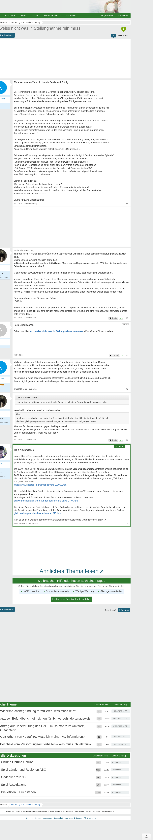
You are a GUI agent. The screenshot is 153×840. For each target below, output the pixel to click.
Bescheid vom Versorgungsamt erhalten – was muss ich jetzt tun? (45, 744)
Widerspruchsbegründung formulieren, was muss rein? (38, 711)
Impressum (47, 818)
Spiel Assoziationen (14, 784)
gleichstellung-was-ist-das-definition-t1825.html (37, 513)
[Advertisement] (72, 227)
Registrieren (107, 15)
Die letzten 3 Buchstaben (18, 792)
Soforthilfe (71, 15)
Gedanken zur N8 (13, 777)
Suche (35, 15)
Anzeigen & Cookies (73, 818)
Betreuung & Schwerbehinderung (25, 804)
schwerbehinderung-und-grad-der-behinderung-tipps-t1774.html (46, 501)
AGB (86, 818)
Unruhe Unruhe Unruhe (17, 762)
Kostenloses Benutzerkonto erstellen (71, 599)
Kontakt (38, 818)
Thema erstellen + (52, 15)
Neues (24, 15)
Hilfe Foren (10, 15)
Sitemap (92, 818)
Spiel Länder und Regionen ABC (23, 769)
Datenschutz (58, 818)
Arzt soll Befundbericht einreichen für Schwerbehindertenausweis (45, 718)
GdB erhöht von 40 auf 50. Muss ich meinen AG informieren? (42, 736)
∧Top (146, 837)
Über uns (29, 818)
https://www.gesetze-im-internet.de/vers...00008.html (40, 485)
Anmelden (123, 15)
